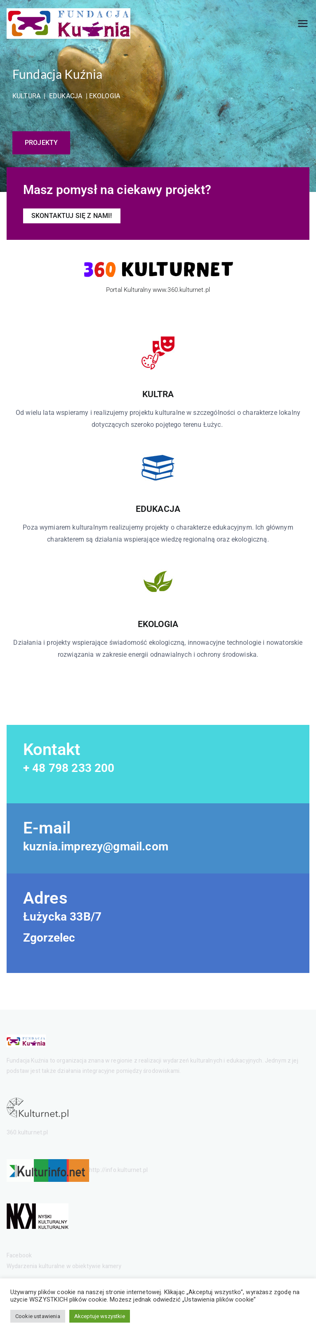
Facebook (19, 1255)
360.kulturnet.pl (27, 1132)
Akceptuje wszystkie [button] (99, 1316)
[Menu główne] (302, 23)
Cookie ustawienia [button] (37, 1316)
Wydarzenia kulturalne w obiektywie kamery (64, 1266)
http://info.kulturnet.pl (118, 1170)
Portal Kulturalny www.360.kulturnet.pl (158, 290)
